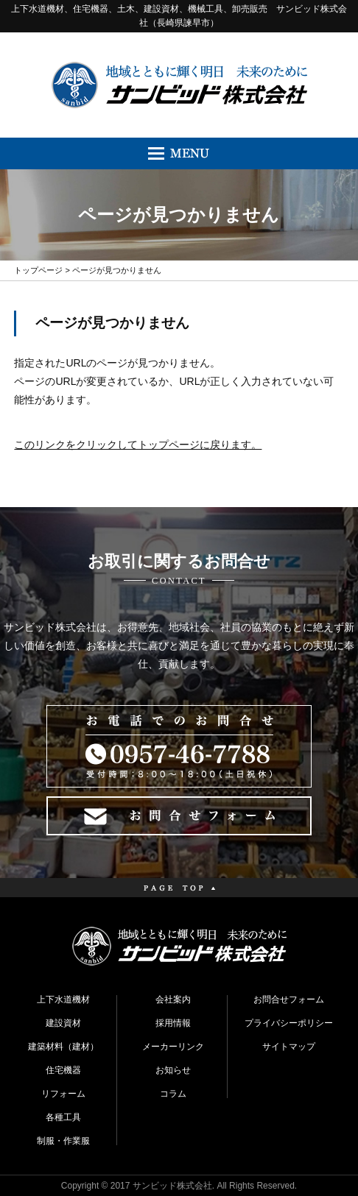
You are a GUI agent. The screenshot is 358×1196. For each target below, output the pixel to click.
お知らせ (173, 1070)
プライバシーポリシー (289, 1023)
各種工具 (63, 1117)
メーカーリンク (173, 1046)
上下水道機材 (63, 999)
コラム (173, 1094)
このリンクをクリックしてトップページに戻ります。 (138, 444)
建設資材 (63, 1023)
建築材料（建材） (63, 1046)
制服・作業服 (63, 1141)
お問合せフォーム (288, 999)
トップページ (38, 270)
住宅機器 (63, 1070)
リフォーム (63, 1094)
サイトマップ (288, 1046)
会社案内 (173, 999)
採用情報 (173, 1023)
